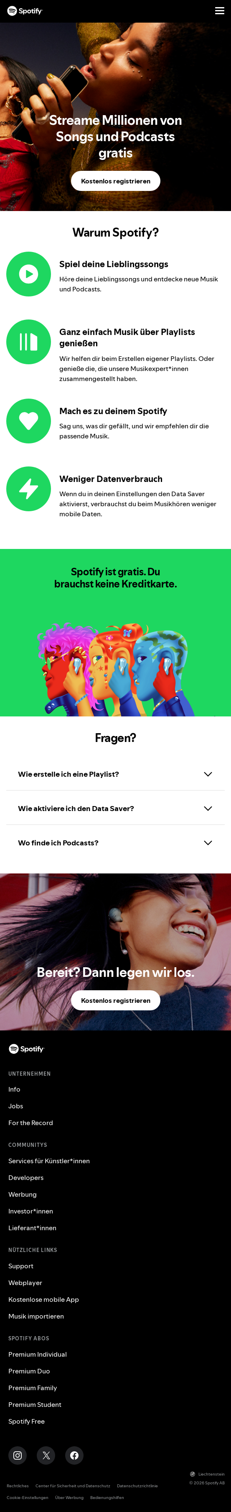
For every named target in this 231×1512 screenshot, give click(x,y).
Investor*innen (30, 1211)
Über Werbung (69, 1497)
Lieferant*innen (32, 1227)
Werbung (22, 1194)
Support (20, 1265)
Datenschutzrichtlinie (137, 1486)
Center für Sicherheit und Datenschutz (73, 1486)
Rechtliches (18, 1486)
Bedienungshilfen (107, 1497)
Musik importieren (36, 1316)
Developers (25, 1177)
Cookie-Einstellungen (27, 1497)
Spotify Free (26, 1421)
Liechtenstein (207, 1474)
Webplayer (25, 1282)
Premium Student (34, 1404)
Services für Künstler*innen (49, 1160)
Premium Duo (29, 1370)
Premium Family (32, 1387)
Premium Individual (37, 1354)
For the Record (30, 1122)
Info (14, 1089)
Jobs (15, 1105)
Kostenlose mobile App (43, 1299)
